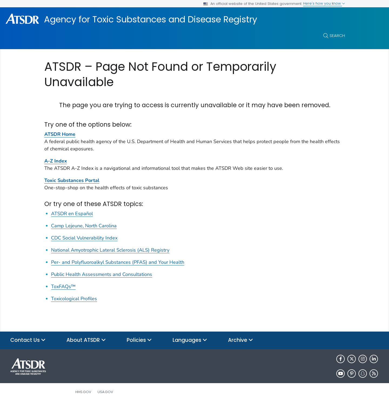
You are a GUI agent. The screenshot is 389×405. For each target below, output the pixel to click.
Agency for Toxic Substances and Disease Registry (150, 19)
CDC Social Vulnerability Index (84, 238)
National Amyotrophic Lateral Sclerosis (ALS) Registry (110, 250)
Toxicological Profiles (74, 298)
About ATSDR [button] (86, 340)
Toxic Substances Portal (71, 180)
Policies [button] (139, 340)
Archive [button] (240, 340)
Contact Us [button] (28, 340)
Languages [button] (190, 340)
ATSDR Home (59, 134)
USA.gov (105, 391)
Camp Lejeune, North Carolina (84, 225)
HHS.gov (83, 391)
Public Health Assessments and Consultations (101, 274)
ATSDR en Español (72, 213)
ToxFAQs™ (63, 286)
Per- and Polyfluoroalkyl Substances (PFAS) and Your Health (117, 262)
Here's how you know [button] (324, 3)
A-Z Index (55, 161)
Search (337, 35)
